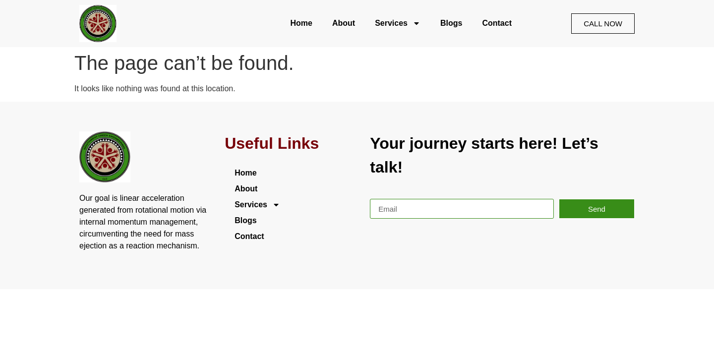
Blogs (451, 23)
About (343, 23)
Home (301, 23)
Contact (497, 23)
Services (397, 23)
